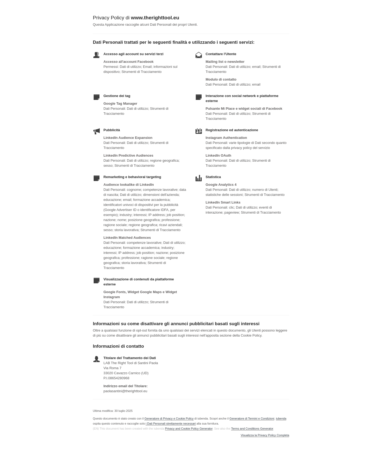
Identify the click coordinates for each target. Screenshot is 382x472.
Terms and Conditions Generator (252, 428)
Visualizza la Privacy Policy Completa (265, 435)
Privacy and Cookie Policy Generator (188, 428)
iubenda (281, 418)
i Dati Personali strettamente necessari (171, 423)
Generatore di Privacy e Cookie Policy (168, 418)
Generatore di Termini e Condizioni (251, 418)
